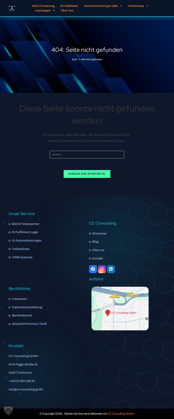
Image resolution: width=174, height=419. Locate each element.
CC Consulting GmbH (120, 413)
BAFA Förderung (43, 6)
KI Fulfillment (69, 6)
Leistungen (45, 10)
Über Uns (67, 10)
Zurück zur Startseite (87, 174)
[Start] (74, 59)
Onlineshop (138, 6)
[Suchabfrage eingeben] (87, 154)
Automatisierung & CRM (103, 6)
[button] (8, 410)
